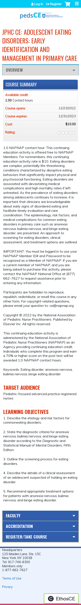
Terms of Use (11, 578)
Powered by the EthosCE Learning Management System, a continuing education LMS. (61, 598)
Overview (14, 70)
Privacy (7, 587)
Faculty (13, 515)
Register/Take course (26, 537)
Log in (38, 4)
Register (56, 4)
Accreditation (19, 526)
